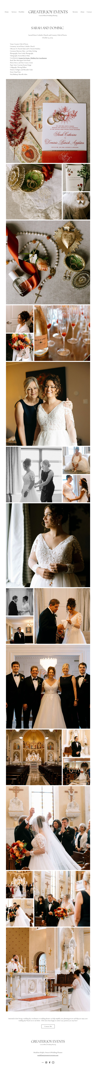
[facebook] (49, 1062)
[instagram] (46, 1062)
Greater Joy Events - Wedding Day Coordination (33, 58)
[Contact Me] (48, 1026)
